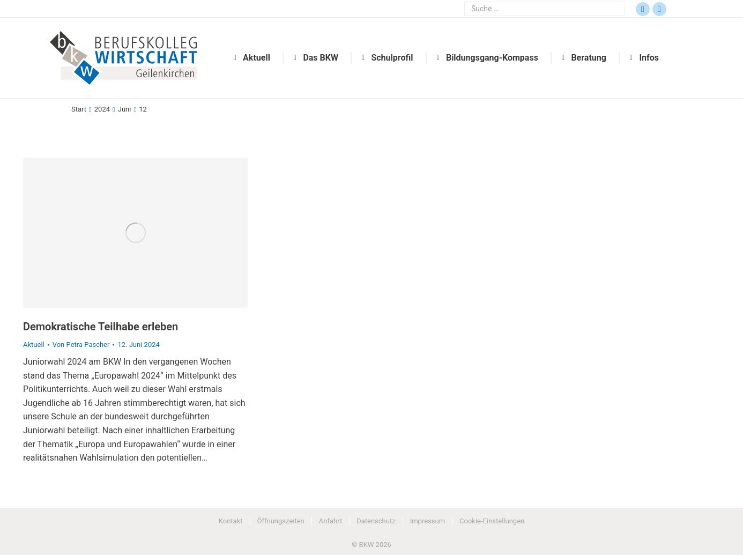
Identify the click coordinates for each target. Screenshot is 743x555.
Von (81, 345)
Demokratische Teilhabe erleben (100, 326)
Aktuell (33, 345)
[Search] (544, 9)
